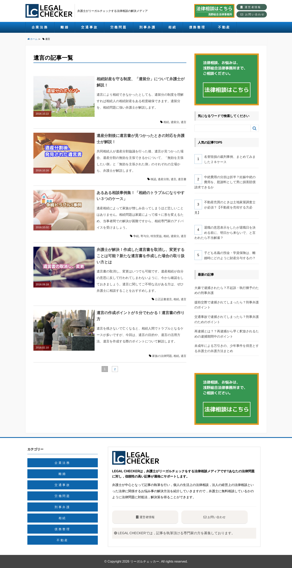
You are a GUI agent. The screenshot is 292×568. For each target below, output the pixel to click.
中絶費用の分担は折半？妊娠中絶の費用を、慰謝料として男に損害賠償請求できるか (225, 182)
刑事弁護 (147, 27)
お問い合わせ (252, 14)
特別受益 (156, 236)
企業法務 (40, 27)
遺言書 (182, 179)
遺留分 (175, 122)
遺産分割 (163, 179)
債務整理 (197, 27)
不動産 (224, 27)
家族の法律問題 (162, 355)
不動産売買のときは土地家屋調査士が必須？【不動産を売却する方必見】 (225, 207)
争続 (136, 236)
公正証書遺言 (163, 299)
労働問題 (118, 27)
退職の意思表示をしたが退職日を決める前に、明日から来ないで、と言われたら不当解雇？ (225, 232)
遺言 (183, 122)
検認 (153, 179)
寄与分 (144, 236)
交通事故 (89, 27)
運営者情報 (250, 7)
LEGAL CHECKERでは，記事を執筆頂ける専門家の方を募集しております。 (178, 533)
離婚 (65, 27)
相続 (172, 27)
